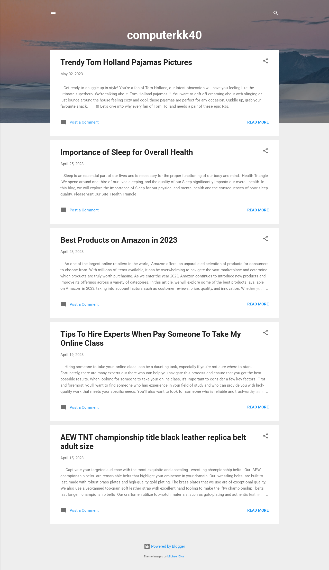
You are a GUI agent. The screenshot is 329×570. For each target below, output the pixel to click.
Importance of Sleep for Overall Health (126, 152)
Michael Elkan (176, 556)
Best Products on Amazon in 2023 (118, 240)
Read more (258, 122)
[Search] (276, 14)
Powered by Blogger (164, 546)
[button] (265, 62)
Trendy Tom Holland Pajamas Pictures (126, 62)
